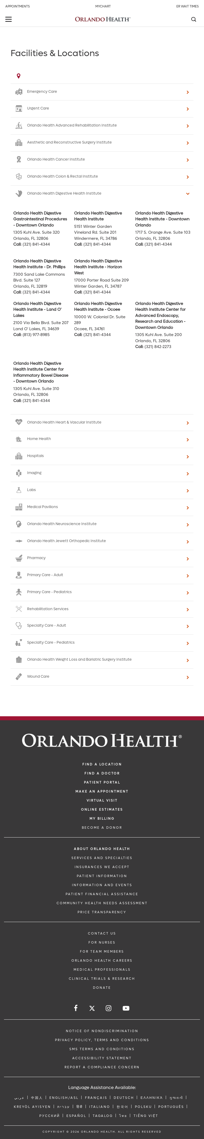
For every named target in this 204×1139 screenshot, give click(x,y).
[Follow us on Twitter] (92, 1009)
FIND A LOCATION (102, 764)
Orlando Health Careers (102, 960)
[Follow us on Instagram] (109, 1008)
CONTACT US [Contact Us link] (102, 933)
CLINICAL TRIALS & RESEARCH (102, 979)
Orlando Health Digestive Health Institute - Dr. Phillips (39, 264)
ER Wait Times (187, 6)
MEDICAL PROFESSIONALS (102, 970)
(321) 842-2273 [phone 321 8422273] (157, 346)
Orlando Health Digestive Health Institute (98, 216)
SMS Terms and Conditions (102, 1049)
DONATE (102, 988)
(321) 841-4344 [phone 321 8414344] (36, 244)
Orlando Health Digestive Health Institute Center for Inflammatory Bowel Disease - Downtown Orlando (40, 372)
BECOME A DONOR (102, 828)
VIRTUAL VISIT (102, 800)
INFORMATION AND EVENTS (102, 885)
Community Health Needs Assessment (102, 903)
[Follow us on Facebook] (76, 1008)
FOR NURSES (102, 942)
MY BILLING (102, 818)
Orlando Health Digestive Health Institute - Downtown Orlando (162, 219)
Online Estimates (102, 809)
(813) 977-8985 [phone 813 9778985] (36, 334)
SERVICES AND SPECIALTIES (102, 858)
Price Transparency (102, 912)
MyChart (103, 6)
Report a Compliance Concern (102, 1067)
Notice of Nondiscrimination (102, 1031)
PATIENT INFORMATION (102, 876)
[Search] (193, 20)
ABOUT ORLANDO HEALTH (102, 849)
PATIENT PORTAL (102, 782)
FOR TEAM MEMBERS (102, 951)
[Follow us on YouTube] (126, 1008)
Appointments (17, 6)
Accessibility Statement (102, 1058)
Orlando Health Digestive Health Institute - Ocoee (98, 306)
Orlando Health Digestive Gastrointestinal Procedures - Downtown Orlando (40, 219)
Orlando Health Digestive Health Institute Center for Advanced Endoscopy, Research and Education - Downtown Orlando (160, 315)
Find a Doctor (102, 773)
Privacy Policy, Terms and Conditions (102, 1040)
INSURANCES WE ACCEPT (102, 867)
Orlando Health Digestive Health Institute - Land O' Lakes (37, 309)
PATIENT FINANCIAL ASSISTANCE (102, 894)
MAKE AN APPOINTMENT (102, 791)
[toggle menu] (9, 19)
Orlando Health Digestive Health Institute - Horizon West (98, 267)
